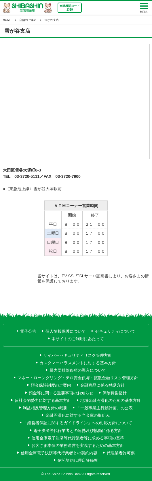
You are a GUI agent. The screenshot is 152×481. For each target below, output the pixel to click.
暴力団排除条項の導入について (78, 370)
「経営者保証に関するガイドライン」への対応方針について (77, 422)
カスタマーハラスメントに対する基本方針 (77, 363)
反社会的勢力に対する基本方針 (43, 400)
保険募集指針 (114, 393)
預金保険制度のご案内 (51, 385)
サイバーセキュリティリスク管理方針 (77, 355)
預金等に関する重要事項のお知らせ (61, 393)
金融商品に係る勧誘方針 (102, 385)
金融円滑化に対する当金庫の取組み (77, 415)
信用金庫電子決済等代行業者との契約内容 (59, 453)
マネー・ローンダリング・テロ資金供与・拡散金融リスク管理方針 (77, 377)
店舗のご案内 (28, 20)
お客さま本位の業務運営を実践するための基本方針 (77, 445)
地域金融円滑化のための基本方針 (110, 400)
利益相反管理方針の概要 (45, 408)
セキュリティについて (115, 331)
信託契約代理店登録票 (78, 460)
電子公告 (28, 331)
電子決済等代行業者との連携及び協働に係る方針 (77, 430)
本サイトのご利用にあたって (78, 338)
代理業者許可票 (121, 453)
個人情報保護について (65, 331)
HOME (7, 20)
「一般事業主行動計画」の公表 (104, 408)
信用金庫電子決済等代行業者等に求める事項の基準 (77, 438)
